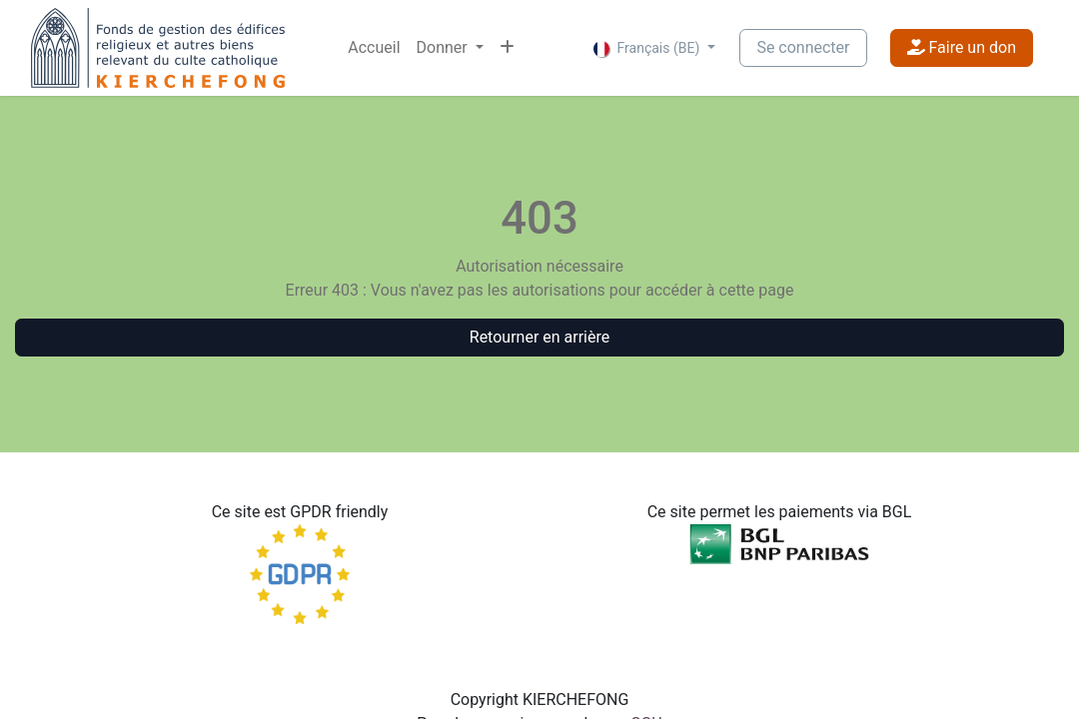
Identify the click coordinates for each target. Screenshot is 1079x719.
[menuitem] (374, 48)
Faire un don (961, 47)
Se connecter (802, 47)
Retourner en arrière (539, 337)
